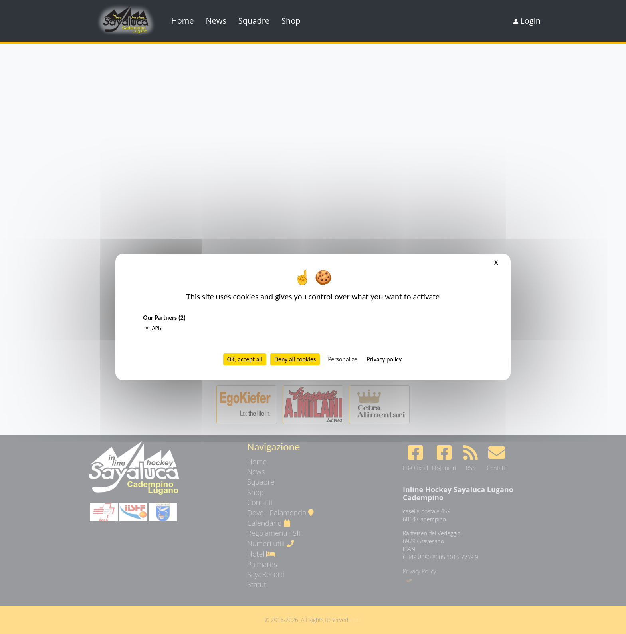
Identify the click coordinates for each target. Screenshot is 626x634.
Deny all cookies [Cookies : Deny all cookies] (295, 359)
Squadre (253, 20)
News (216, 20)
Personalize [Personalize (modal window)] (342, 359)
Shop (291, 20)
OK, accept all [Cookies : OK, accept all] (244, 359)
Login (527, 20)
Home (182, 20)
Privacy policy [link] (384, 359)
